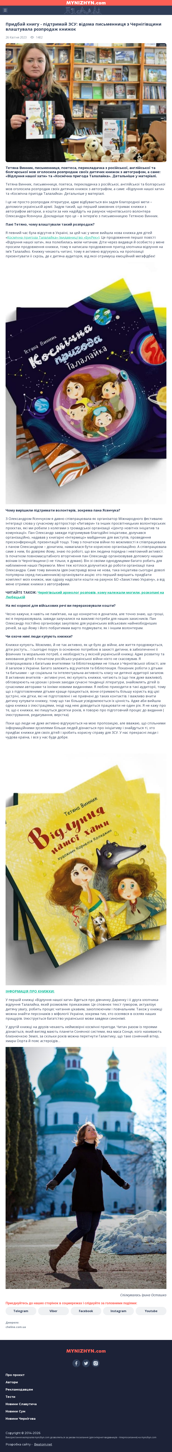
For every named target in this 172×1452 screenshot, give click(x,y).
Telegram (20, 1311)
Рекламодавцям (19, 1389)
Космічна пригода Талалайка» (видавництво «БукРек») (53, 237)
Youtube (151, 1311)
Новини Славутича (21, 1404)
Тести (10, 1397)
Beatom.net (43, 1444)
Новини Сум (15, 1411)
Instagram (118, 1311)
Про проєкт (15, 1375)
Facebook (86, 1311)
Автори (12, 1382)
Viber (53, 1311)
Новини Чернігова (21, 1418)
